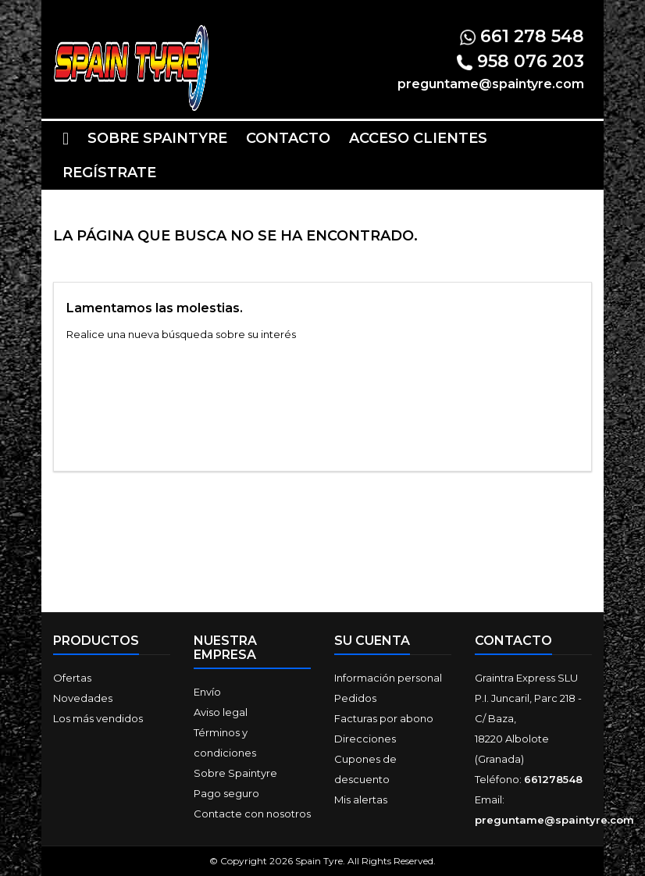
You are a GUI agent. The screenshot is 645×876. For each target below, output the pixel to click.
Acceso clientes (418, 138)
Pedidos (355, 698)
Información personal (388, 677)
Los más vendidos (98, 718)
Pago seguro (226, 793)
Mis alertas (360, 799)
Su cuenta (372, 640)
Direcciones (365, 738)
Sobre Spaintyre (157, 138)
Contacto (288, 138)
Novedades (82, 698)
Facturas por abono (383, 718)
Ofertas (72, 677)
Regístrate (109, 172)
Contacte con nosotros (252, 813)
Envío (207, 691)
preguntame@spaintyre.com (554, 820)
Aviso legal (221, 712)
